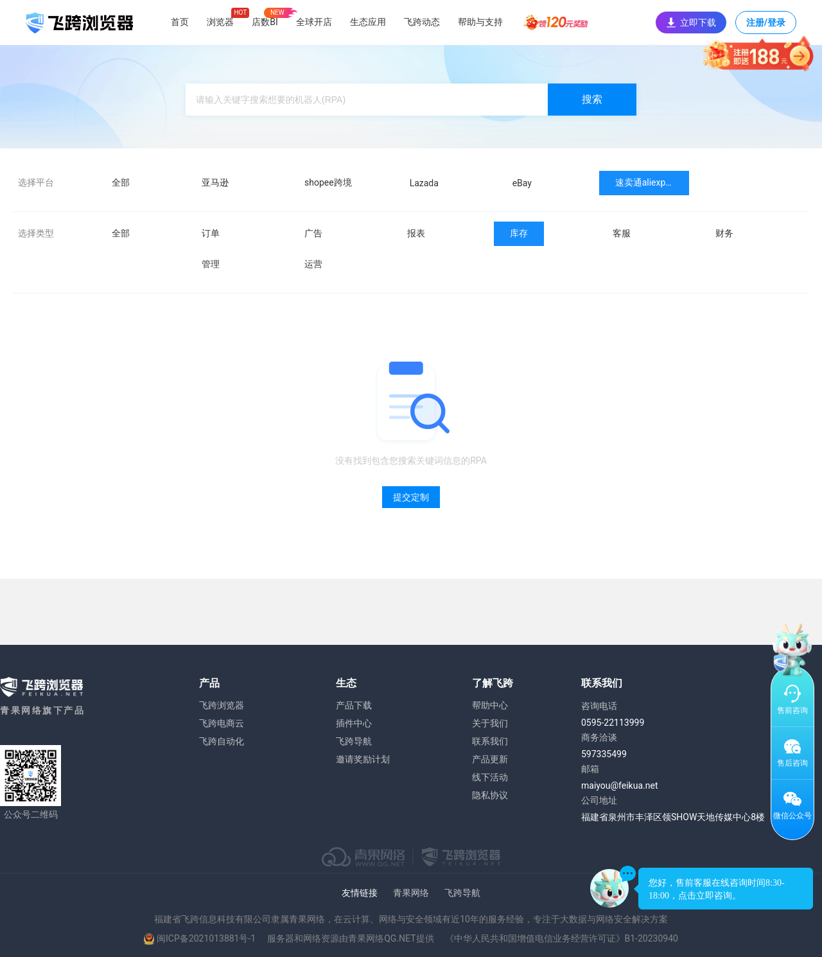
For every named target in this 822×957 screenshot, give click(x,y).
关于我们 (490, 723)
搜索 (592, 99)
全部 (121, 182)
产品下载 (354, 705)
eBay (522, 183)
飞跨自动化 (221, 741)
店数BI (265, 22)
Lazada (424, 183)
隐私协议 (490, 795)
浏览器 (220, 22)
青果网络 (411, 893)
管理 (211, 264)
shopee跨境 (328, 182)
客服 (622, 233)
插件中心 (354, 723)
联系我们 (490, 741)
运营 (313, 264)
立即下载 (691, 22)
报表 (416, 233)
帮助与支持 (480, 22)
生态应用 (368, 22)
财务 (724, 233)
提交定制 (411, 497)
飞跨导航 (354, 741)
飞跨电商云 (221, 723)
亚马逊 (215, 182)
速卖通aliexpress (649, 182)
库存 (519, 233)
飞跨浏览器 (221, 705)
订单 (211, 233)
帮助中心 (490, 705)
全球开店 (314, 22)
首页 (180, 22)
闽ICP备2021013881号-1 (206, 938)
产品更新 (490, 759)
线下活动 (490, 777)
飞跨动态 (422, 22)
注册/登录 (765, 25)
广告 (313, 233)
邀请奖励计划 (363, 759)
